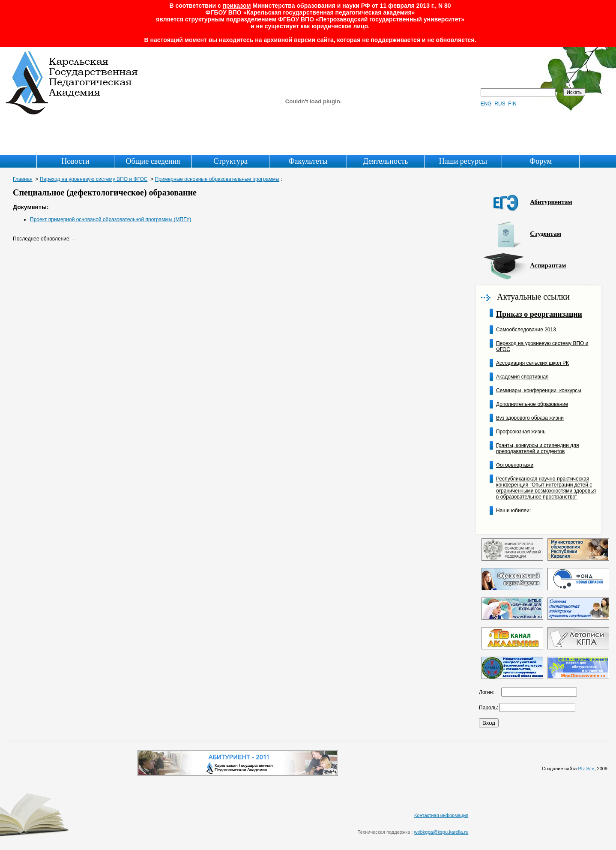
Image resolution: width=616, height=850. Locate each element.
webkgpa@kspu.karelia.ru (441, 832)
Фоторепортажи (514, 465)
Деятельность (385, 161)
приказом (237, 5)
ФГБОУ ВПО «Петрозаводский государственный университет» (371, 19)
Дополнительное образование (532, 404)
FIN (512, 104)
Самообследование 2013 (526, 330)
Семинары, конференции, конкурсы (538, 390)
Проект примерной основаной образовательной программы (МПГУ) (110, 219)
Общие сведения (153, 161)
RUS (499, 104)
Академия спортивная (522, 377)
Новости (75, 161)
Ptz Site (586, 768)
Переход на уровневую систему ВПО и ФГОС (94, 179)
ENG (486, 104)
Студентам (545, 233)
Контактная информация (441, 815)
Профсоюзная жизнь (520, 432)
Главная (23, 179)
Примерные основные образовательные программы (217, 179)
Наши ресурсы (463, 161)
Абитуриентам (551, 201)
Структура (230, 161)
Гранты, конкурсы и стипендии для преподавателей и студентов (537, 448)
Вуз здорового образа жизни (530, 418)
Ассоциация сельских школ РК (532, 363)
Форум (540, 161)
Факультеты (307, 161)
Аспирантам (548, 265)
